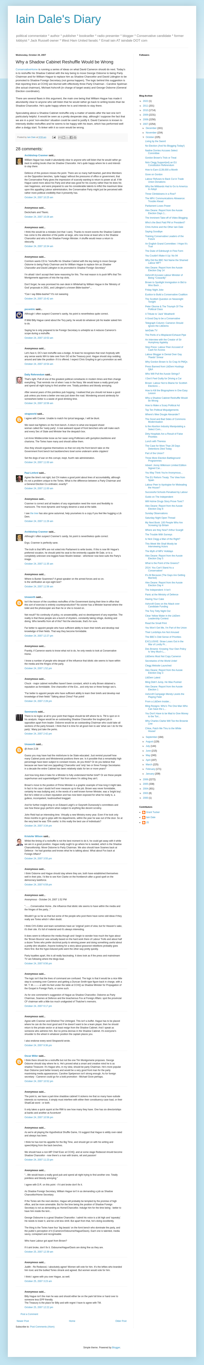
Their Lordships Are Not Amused (162, 632)
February (151, 769)
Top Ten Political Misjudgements (162, 410)
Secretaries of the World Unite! (161, 661)
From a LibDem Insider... (158, 701)
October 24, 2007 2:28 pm (38, 701)
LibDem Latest (152, 677)
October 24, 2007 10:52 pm (39, 1081)
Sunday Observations (156, 513)
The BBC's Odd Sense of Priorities (163, 637)
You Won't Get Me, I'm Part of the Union (166, 627)
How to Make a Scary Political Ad (162, 405)
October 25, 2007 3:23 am (38, 1281)
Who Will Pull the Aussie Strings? (162, 373)
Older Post (121, 1321)
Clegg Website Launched (158, 665)
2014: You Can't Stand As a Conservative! (159, 569)
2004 (146, 788)
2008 (146, 119)
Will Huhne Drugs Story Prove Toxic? (164, 501)
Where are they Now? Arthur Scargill (164, 530)
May (148, 755)
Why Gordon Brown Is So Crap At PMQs (166, 361)
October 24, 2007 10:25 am (39, 197)
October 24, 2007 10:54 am (39, 364)
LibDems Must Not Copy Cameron (163, 656)
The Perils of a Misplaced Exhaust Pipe (165, 335)
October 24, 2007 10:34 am (39, 246)
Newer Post (23, 1321)
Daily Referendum (35, 374)
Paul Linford (31, 473)
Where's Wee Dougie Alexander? (162, 414)
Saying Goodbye (154, 231)
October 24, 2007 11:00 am (39, 462)
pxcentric (30, 309)
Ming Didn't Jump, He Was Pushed (163, 682)
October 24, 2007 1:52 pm (38, 668)
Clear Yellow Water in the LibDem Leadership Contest (162, 617)
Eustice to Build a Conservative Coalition (166, 294)
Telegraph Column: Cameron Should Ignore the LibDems (164, 324)
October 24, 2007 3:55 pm (38, 858)
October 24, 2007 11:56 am (39, 586)
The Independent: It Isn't (157, 590)
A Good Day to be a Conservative (162, 318)
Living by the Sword (155, 141)
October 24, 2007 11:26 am (39, 521)
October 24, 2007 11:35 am (39, 563)
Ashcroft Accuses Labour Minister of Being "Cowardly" (164, 276)
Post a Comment (29, 1314)
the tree (34, 513)
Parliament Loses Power (158, 205)
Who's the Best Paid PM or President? (165, 222)
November (151, 132)
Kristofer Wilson (34, 836)
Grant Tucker (153, 812)
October (150, 137)
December (151, 128)
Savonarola (31, 711)
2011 (146, 105)
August (150, 741)
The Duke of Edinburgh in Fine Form (164, 251)
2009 (146, 114)
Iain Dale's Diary (58, 19)
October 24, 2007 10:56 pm (39, 1117)
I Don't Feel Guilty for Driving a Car (163, 378)
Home (72, 1321)
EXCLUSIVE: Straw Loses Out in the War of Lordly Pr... (164, 643)
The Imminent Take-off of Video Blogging (166, 217)
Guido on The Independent (159, 496)
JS (147, 822)
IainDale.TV (151, 330)
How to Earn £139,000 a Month (161, 169)
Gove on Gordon (154, 174)
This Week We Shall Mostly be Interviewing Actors (161, 545)
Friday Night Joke (154, 289)
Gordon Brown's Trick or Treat (160, 157)
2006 (146, 779)
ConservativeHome (27, 69)
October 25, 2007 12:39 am (39, 1251)
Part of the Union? (154, 453)
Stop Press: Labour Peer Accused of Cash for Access (164, 348)
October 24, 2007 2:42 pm (38, 733)
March (149, 764)
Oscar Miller (31, 1056)
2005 (146, 784)
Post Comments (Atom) (42, 1326)
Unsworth (30, 597)
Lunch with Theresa (155, 441)
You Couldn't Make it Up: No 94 (161, 255)
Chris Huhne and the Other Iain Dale (164, 227)
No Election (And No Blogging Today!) (165, 145)
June (148, 750)
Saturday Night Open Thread (160, 517)
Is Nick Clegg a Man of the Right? (162, 539)
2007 (146, 124)
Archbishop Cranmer (36, 155)
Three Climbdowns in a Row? (160, 194)
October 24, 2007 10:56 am (39, 403)
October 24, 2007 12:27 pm (39, 635)
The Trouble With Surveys (158, 534)
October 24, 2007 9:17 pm (38, 1006)
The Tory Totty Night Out (157, 611)
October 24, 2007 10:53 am (39, 338)
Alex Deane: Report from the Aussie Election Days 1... (164, 211)
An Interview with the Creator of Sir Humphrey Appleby (163, 341)
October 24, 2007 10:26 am (39, 216)
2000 (146, 798)
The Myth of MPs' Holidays (159, 551)
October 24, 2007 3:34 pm (38, 825)
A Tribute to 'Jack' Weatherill (160, 314)
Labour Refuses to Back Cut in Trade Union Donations (164, 180)
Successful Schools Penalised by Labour (166, 492)
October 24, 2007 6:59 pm (38, 884)
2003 (146, 793)
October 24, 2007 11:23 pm (39, 1159)
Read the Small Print (156, 623)
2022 (146, 101)
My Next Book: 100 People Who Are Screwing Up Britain (164, 524)
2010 (146, 110)
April (148, 760)
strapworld (30, 413)
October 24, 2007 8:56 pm (38, 963)
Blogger (116, 1347)
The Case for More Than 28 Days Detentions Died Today (162, 447)
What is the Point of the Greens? (162, 563)
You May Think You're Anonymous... (164, 472)
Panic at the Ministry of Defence (161, 594)
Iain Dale (150, 817)
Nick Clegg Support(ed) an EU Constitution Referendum (161, 164)
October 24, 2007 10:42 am (39, 298)
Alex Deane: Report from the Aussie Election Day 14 (164, 269)
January (150, 773)
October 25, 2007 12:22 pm (39, 1307)
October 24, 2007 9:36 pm (38, 1045)
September (152, 737)
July (148, 746)
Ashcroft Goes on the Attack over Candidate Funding (162, 605)
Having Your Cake (154, 599)
